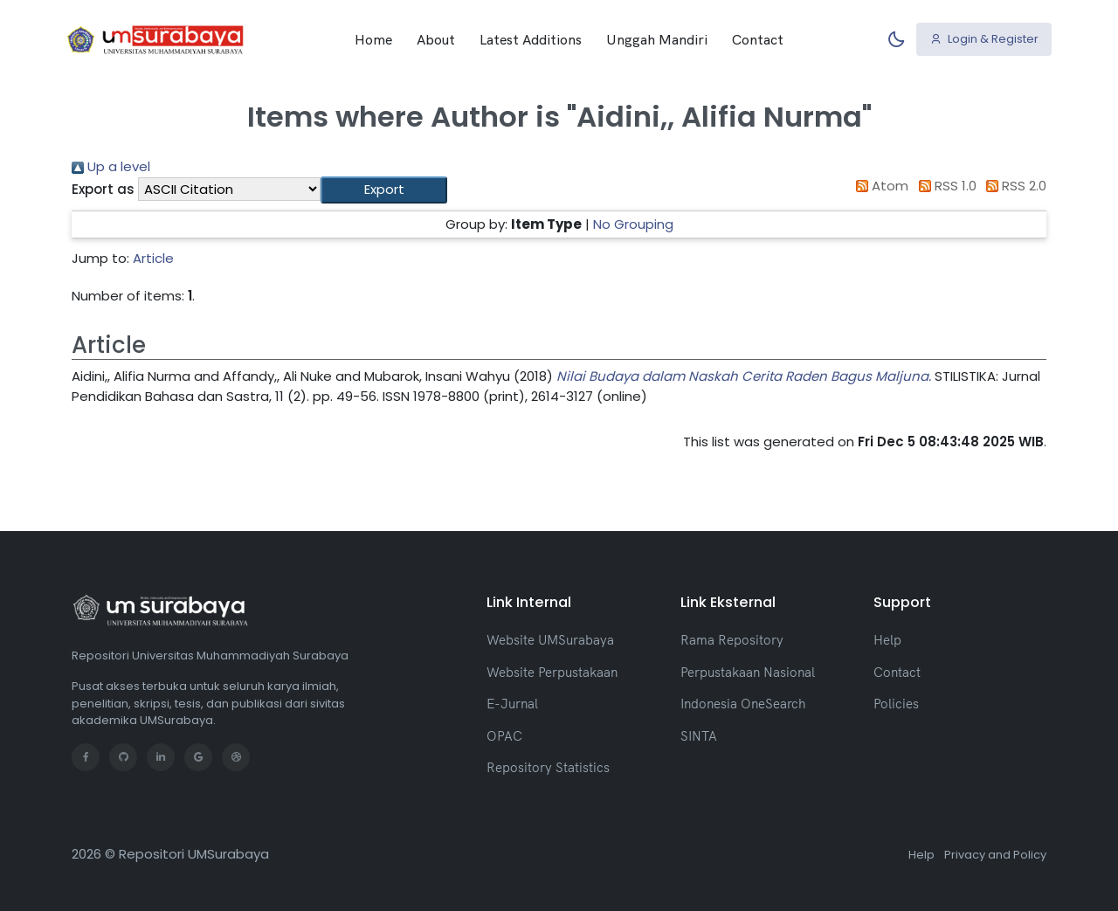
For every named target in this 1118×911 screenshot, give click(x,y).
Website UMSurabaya (550, 639)
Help (887, 639)
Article (153, 258)
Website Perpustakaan (552, 672)
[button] (384, 190)
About (436, 39)
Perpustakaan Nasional (747, 672)
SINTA (698, 736)
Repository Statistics (548, 767)
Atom (879, 185)
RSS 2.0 (1013, 185)
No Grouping (633, 224)
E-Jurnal (512, 703)
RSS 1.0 (944, 185)
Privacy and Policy (995, 854)
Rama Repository (731, 639)
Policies (896, 703)
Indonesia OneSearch (742, 703)
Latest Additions (531, 39)
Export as (103, 189)
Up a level (111, 166)
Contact (757, 39)
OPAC (504, 736)
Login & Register (984, 39)
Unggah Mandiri (656, 39)
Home (373, 39)
